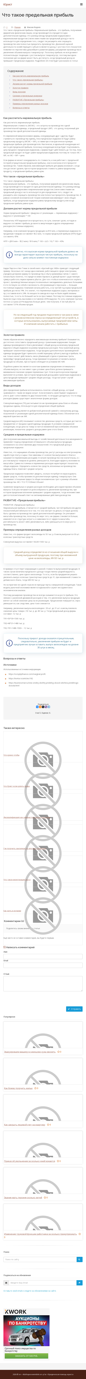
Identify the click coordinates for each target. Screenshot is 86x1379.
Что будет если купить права (16, 786)
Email (5, 960)
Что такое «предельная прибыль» (28, 80)
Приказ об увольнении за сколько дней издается (29, 1161)
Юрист (7, 4)
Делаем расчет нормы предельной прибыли (32, 84)
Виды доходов (19, 92)
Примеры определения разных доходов (30, 103)
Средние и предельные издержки (27, 95)
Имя (5, 952)
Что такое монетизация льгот (17, 879)
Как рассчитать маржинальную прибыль (31, 76)
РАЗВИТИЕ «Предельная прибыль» (28, 99)
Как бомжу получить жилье (18, 1088)
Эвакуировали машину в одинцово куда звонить (30, 1051)
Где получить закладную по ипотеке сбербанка (24, 848)
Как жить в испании (12, 910)
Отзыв (6, 974)
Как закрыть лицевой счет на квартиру (24, 1124)
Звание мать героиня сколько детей (23, 1197)
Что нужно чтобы (11, 755)
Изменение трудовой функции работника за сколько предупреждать (40, 1234)
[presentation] (23, 1001)
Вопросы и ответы (21, 107)
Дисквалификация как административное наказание (26, 817)
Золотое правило (20, 88)
